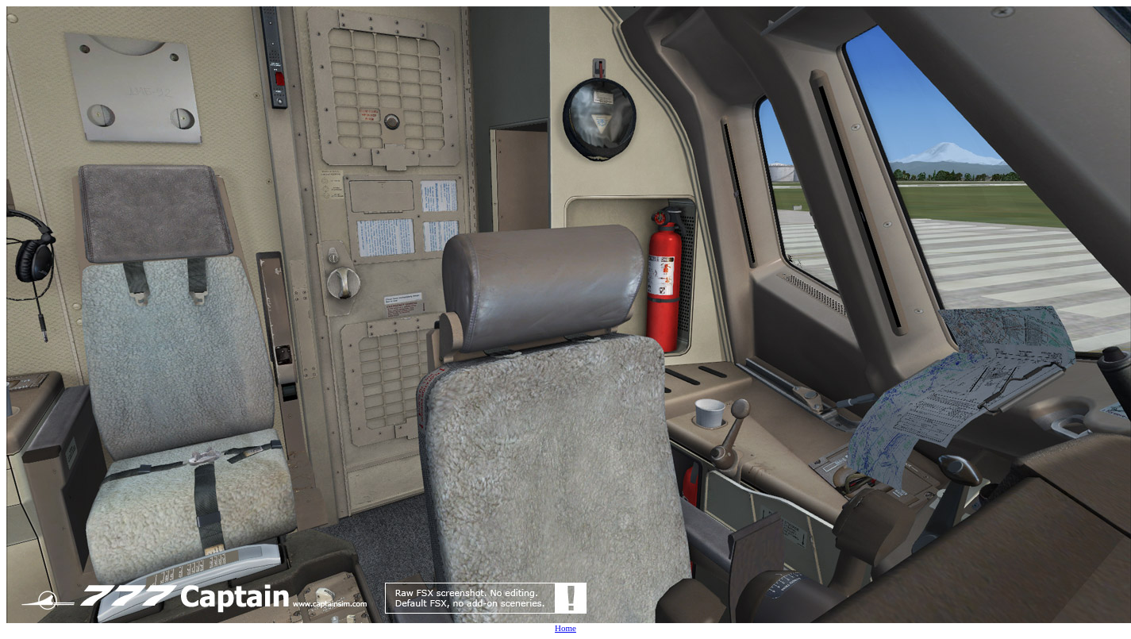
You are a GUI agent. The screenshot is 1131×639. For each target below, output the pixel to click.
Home (565, 628)
